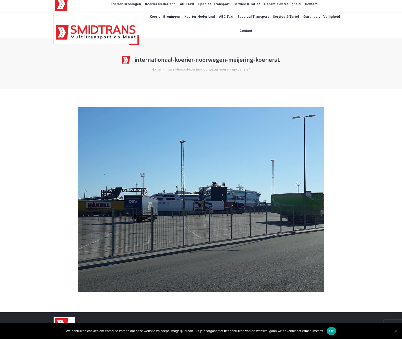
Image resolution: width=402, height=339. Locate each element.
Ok (331, 331)
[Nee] (395, 331)
